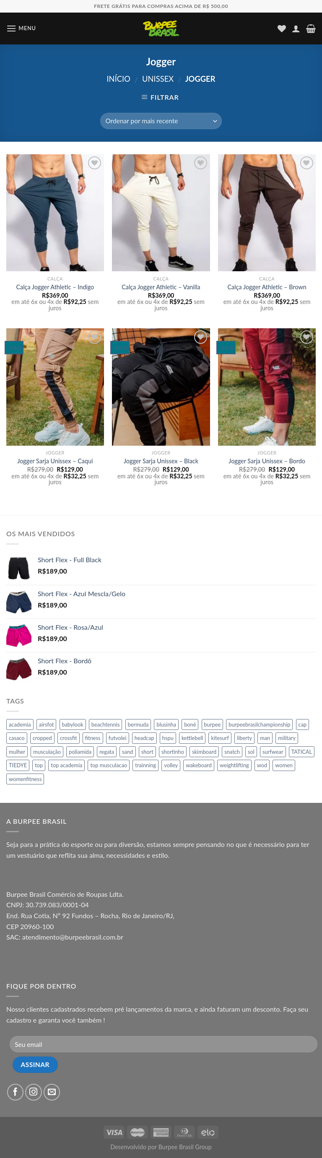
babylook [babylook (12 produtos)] (72, 724)
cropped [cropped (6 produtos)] (42, 738)
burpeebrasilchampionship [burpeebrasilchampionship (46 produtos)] (259, 724)
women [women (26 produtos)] (284, 765)
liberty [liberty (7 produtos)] (244, 738)
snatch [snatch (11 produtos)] (232, 751)
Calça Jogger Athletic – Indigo (55, 287)
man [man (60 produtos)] (265, 738)
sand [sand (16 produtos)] (127, 751)
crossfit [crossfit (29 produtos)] (68, 738)
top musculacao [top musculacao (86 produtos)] (108, 765)
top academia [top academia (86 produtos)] (66, 765)
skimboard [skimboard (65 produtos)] (204, 751)
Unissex (158, 78)
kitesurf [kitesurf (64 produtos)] (220, 738)
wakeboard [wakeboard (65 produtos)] (199, 765)
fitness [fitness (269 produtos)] (93, 738)
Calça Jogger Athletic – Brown (266, 287)
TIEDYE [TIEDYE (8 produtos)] (18, 765)
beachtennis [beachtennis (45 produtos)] (105, 724)
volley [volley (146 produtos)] (171, 765)
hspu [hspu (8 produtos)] (168, 738)
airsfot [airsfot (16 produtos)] (46, 724)
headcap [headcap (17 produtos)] (144, 738)
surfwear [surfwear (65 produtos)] (272, 751)
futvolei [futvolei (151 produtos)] (118, 738)
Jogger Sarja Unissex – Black (161, 461)
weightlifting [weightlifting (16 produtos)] (234, 765)
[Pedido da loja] (161, 121)
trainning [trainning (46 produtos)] (145, 765)
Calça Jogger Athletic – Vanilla (161, 287)
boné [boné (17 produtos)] (190, 724)
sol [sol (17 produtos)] (251, 751)
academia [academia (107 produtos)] (20, 724)
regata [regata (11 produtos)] (106, 751)
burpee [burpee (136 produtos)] (212, 724)
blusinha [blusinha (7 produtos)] (166, 724)
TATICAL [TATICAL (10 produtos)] (301, 751)
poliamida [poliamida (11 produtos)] (80, 751)
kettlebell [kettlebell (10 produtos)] (192, 738)
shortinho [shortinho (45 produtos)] (172, 751)
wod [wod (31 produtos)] (262, 765)
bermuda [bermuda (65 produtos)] (138, 724)
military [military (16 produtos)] (287, 738)
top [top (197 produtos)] (39, 765)
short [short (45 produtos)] (147, 751)
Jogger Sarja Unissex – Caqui (55, 461)
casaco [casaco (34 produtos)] (17, 738)
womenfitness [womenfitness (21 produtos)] (25, 779)
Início (118, 78)
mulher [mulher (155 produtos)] (17, 751)
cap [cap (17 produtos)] (303, 724)
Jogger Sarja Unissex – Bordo (267, 461)
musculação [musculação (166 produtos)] (47, 751)
